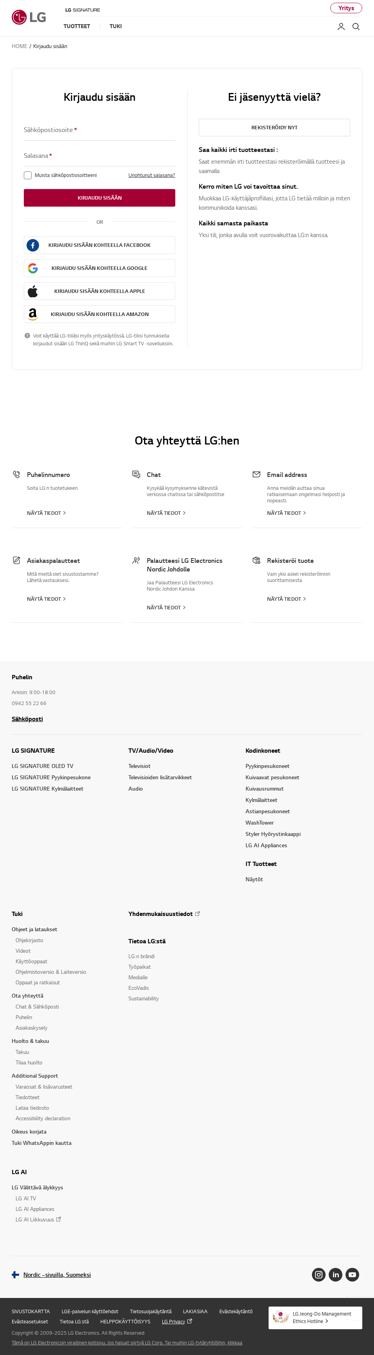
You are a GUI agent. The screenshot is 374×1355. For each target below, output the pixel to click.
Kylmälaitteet (262, 799)
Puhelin (24, 1017)
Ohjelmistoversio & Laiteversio (51, 971)
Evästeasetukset (30, 1321)
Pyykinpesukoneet (268, 765)
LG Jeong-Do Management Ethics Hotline (322, 1317)
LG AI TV (26, 1198)
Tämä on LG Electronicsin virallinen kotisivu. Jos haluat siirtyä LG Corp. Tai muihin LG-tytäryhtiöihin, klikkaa (127, 1342)
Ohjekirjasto (29, 940)
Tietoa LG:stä (147, 941)
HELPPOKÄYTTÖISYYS (125, 1321)
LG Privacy (173, 1321)
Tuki (17, 914)
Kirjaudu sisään (100, 197)
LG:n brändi (141, 956)
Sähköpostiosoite (50, 130)
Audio (135, 788)
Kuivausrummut (265, 788)
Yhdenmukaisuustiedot (160, 914)
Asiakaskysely (32, 1027)
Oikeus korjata (29, 1131)
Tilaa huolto (29, 1062)
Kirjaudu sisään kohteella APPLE (99, 291)
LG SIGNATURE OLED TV (42, 765)
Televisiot (139, 765)
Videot (23, 950)
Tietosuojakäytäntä (150, 1311)
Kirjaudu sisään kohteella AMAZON (100, 314)
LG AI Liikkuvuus (35, 1219)
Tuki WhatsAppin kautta (41, 1142)
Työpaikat (139, 966)
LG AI (19, 1172)
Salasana (38, 155)
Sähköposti (27, 719)
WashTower (260, 822)
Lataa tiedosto (32, 1107)
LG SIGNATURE (33, 750)
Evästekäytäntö (236, 1311)
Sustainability (143, 998)
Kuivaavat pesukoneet (272, 777)
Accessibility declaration (43, 1118)
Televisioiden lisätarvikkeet (160, 777)
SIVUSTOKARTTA (31, 1311)
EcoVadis (138, 987)
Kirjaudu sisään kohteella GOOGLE (100, 267)
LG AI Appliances (266, 845)
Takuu (22, 1051)
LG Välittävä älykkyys (37, 1187)
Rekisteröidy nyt (274, 127)
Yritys (346, 8)
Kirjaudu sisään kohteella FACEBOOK (99, 244)
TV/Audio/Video (150, 750)
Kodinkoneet (263, 750)
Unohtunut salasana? (151, 175)
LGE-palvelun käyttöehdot (90, 1311)
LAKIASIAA (195, 1311)
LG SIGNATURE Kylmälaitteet (48, 788)
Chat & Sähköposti (37, 1006)
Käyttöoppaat (31, 961)
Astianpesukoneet (268, 811)
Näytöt (254, 879)
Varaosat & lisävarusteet (44, 1086)
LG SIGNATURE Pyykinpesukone (51, 777)
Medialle (138, 977)
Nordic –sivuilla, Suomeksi (57, 1275)
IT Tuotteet (261, 864)
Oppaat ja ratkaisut (38, 982)
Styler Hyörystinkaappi (273, 833)
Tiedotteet (27, 1097)
